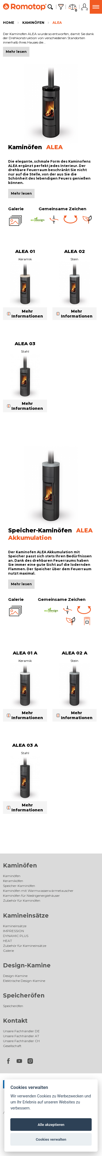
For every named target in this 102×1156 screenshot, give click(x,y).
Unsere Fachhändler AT (21, 1036)
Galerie (8, 951)
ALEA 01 (25, 251)
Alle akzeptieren (51, 1124)
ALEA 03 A (25, 745)
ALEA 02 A (74, 653)
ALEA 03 (25, 343)
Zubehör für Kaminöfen (21, 900)
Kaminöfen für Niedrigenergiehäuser (31, 895)
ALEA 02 (74, 251)
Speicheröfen (24, 995)
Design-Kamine (27, 965)
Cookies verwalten (51, 1139)
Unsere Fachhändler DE (21, 1031)
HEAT (7, 941)
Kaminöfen (33, 23)
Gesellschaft (12, 1046)
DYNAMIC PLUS (15, 936)
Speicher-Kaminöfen (19, 886)
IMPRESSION (13, 931)
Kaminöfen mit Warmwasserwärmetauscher (38, 891)
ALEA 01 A (25, 653)
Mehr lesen (21, 193)
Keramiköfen (13, 881)
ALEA (57, 23)
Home (8, 23)
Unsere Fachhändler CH (21, 1041)
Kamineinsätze (26, 915)
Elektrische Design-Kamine (24, 981)
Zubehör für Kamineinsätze (24, 946)
